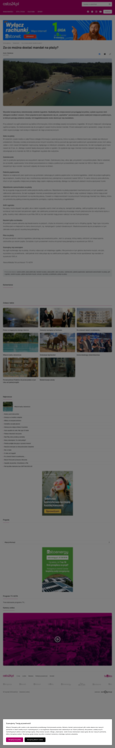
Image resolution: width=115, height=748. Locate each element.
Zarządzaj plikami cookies (35, 739)
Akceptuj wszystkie (14, 739)
